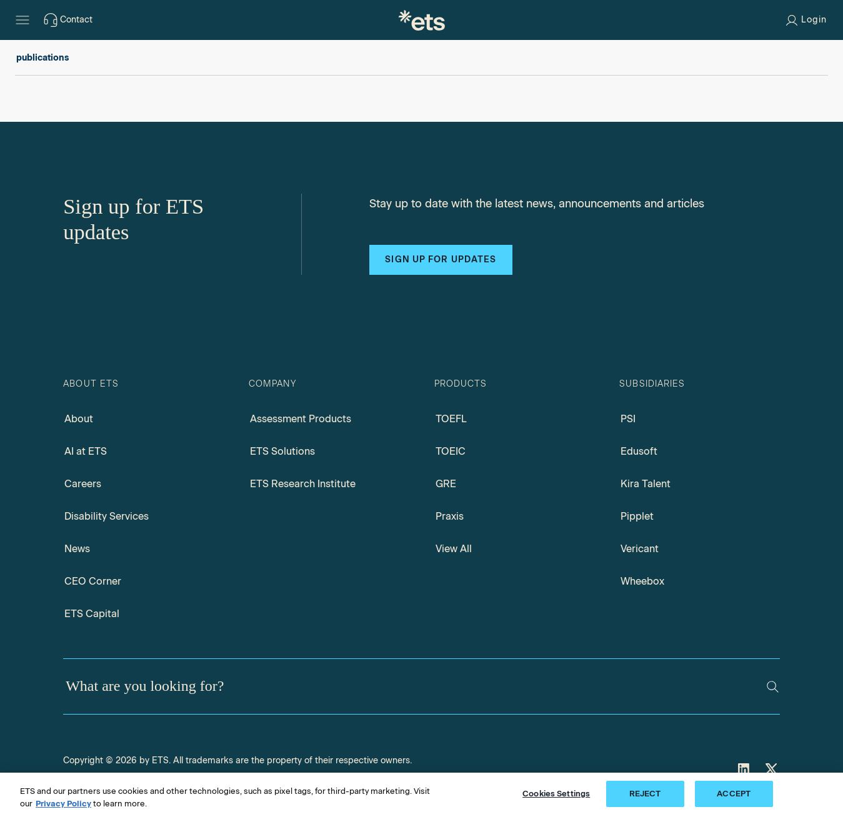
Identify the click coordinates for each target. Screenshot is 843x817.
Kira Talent (646, 484)
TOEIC (451, 451)
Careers (82, 484)
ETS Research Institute (303, 484)
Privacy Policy (63, 803)
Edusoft (639, 451)
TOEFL (451, 419)
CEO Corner (92, 581)
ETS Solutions (282, 451)
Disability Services (106, 516)
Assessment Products (300, 419)
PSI (628, 419)
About (78, 419)
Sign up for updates (440, 259)
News (77, 549)
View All (454, 549)
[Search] (773, 687)
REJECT (645, 793)
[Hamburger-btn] (22, 19)
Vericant (640, 549)
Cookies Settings (556, 793)
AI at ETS (85, 451)
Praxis (450, 516)
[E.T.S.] (421, 20)
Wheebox (642, 581)
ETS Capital (91, 614)
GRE (446, 484)
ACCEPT (734, 793)
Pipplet (637, 516)
